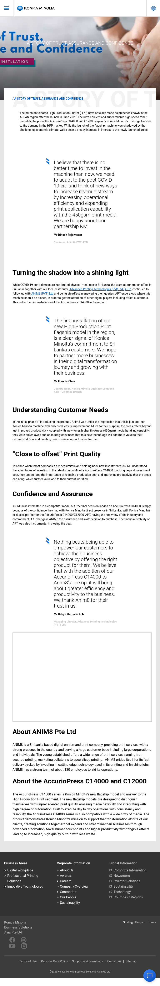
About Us (67, 870)
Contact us (114, 961)
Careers (65, 881)
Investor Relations (127, 881)
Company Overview (74, 886)
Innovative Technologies (25, 886)
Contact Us (68, 892)
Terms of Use (28, 961)
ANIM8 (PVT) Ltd (42, 293)
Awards (65, 876)
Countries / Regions (128, 897)
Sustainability (70, 903)
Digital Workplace (20, 870)
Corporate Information (130, 870)
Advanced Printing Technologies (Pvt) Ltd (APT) (100, 289)
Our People (68, 897)
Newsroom (122, 876)
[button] (149, 975)
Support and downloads (87, 961)
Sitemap (131, 961)
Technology (122, 892)
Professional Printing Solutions (22, 878)
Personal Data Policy (54, 961)
